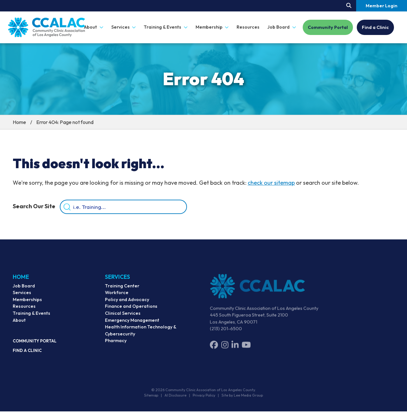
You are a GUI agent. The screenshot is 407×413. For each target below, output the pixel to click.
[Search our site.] (348, 5)
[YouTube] (246, 349)
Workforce (116, 297)
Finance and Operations (131, 311)
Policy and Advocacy (127, 304)
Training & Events (31, 317)
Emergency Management (132, 325)
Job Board (24, 290)
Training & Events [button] (166, 27)
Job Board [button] (281, 27)
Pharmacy (116, 345)
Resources (248, 27)
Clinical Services (123, 318)
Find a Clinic (375, 27)
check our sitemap (271, 182)
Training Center (122, 291)
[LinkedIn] (234, 349)
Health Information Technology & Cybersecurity (140, 335)
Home (19, 122)
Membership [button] (212, 27)
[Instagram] (224, 349)
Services (22, 296)
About (19, 324)
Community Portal (328, 27)
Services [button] (123, 27)
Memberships (27, 303)
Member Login (381, 6)
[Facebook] (214, 349)
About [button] (93, 27)
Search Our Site (34, 207)
